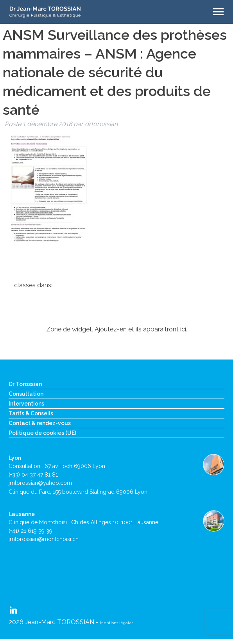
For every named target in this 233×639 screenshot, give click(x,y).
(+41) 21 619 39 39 (30, 531)
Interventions (26, 403)
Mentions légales (116, 623)
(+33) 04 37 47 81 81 (33, 475)
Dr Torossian (25, 384)
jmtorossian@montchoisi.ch (44, 539)
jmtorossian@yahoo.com (40, 483)
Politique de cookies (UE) (42, 433)
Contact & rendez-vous (40, 423)
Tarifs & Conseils (31, 413)
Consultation (26, 394)
